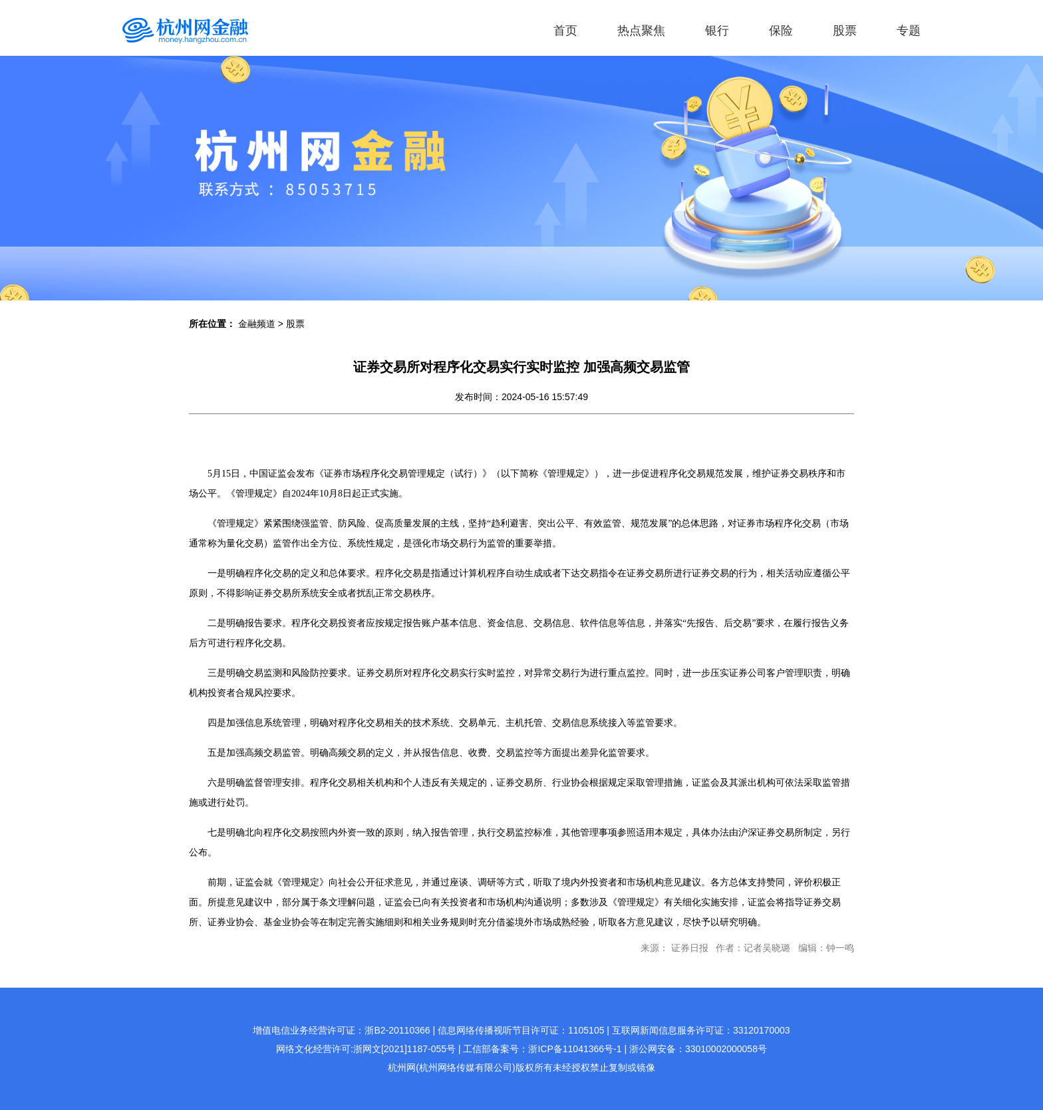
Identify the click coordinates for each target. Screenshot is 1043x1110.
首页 (565, 30)
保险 (781, 30)
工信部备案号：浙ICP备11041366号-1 (542, 1049)
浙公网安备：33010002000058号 (698, 1049)
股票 (845, 30)
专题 (909, 30)
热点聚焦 (641, 30)
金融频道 (256, 323)
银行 (717, 30)
